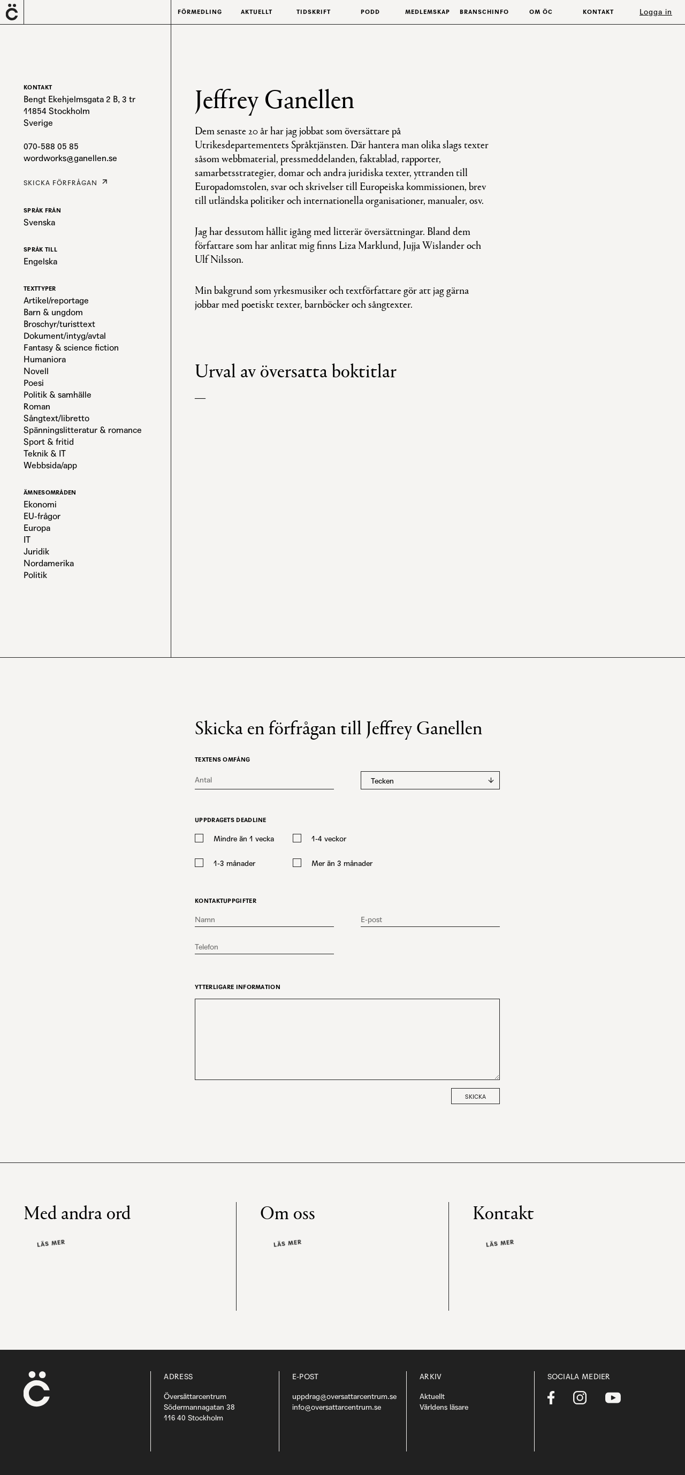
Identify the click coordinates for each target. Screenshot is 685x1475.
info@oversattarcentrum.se (336, 1407)
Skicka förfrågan (57, 182)
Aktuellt (432, 1396)
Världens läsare (444, 1407)
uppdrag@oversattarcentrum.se (344, 1396)
